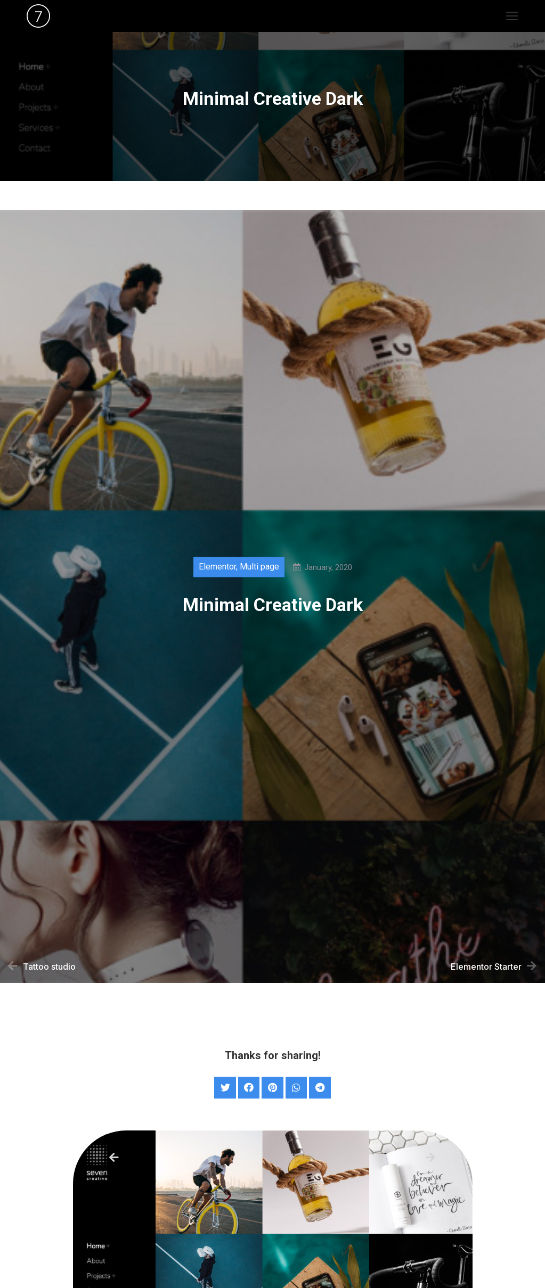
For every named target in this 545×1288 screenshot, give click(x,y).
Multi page (259, 572)
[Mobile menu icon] (512, 16)
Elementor (217, 572)
